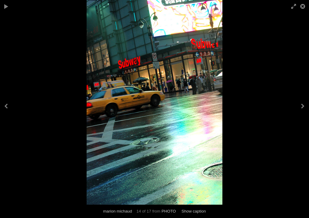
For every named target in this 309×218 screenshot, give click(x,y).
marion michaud (117, 211)
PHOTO (168, 211)
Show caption (193, 211)
